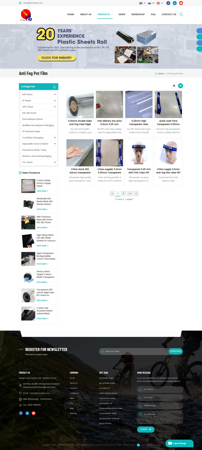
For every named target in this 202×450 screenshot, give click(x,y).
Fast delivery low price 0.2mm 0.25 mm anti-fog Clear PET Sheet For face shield (109, 126)
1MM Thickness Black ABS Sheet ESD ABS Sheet (44, 220)
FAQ (153, 14)
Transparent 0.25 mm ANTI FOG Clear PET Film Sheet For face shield (139, 174)
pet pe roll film (105, 423)
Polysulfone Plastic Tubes (34, 150)
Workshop (138, 14)
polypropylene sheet (107, 413)
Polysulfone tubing (107, 398)
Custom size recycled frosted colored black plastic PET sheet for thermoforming (46, 311)
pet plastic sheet (106, 378)
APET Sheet (27, 106)
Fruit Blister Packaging (32, 137)
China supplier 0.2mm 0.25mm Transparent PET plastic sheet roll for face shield (109, 174)
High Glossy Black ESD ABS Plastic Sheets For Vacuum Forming (46, 238)
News (122, 14)
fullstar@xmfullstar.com (31, 3)
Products (104, 14)
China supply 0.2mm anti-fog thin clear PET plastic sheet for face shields (168, 174)
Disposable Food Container (35, 143)
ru (151, 3)
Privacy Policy (129, 445)
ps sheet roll (104, 388)
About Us (85, 14)
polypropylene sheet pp (109, 418)
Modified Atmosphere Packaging (38, 125)
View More (42, 191)
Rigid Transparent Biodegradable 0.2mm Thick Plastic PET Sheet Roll (46, 256)
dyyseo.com (110, 445)
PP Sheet (26, 100)
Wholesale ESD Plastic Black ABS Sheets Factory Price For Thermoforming (45, 201)
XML (119, 445)
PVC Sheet (27, 162)
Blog (72, 408)
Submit (145, 429)
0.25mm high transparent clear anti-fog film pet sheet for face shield (139, 126)
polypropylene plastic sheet (110, 408)
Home (70, 14)
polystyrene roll (105, 403)
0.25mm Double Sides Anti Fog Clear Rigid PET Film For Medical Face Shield (80, 126)
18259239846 (46, 399)
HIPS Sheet (27, 94)
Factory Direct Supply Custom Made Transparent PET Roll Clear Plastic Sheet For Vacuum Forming (45, 274)
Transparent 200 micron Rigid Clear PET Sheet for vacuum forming (45, 292)
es (160, 3)
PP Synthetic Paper (31, 131)
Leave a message (176, 443)
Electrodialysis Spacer (32, 119)
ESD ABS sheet (29, 113)
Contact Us (169, 14)
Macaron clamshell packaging (36, 156)
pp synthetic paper (107, 383)
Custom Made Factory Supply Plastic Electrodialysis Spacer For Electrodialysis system (44, 183)
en (142, 3)
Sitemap (73, 413)
